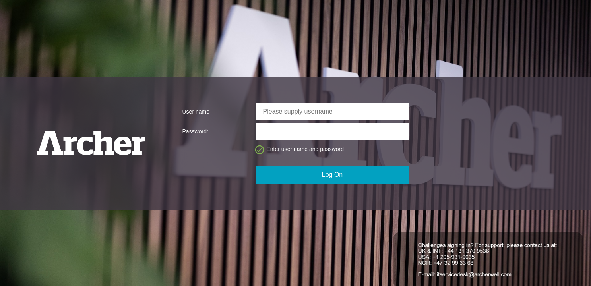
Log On (332, 174)
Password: (195, 131)
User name (195, 111)
